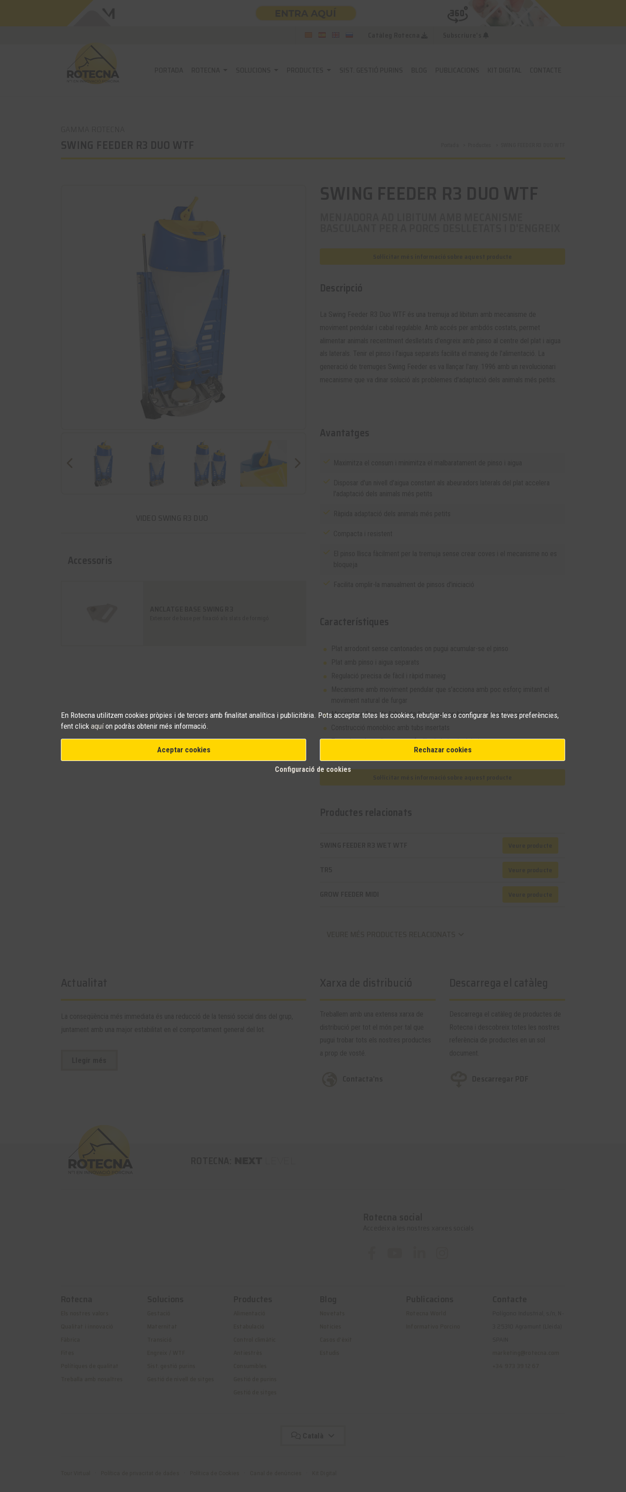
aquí (98, 726)
